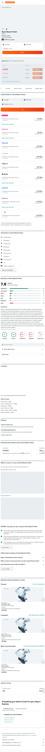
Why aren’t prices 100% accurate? (23, 745)
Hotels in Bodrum (8, 722)
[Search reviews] (23, 345)
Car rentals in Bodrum (9, 717)
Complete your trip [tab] (8, 708)
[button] (2, 2)
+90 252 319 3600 (7, 37)
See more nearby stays (38, 584)
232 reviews (11, 39)
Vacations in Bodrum (9, 720)
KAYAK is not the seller (23, 740)
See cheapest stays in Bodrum (36, 615)
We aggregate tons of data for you (23, 742)
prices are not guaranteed (31, 735)
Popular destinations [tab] (21, 708)
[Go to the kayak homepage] (10, 2)
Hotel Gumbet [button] (4, 666)
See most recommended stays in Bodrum (34, 646)
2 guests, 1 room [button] (7, 48)
